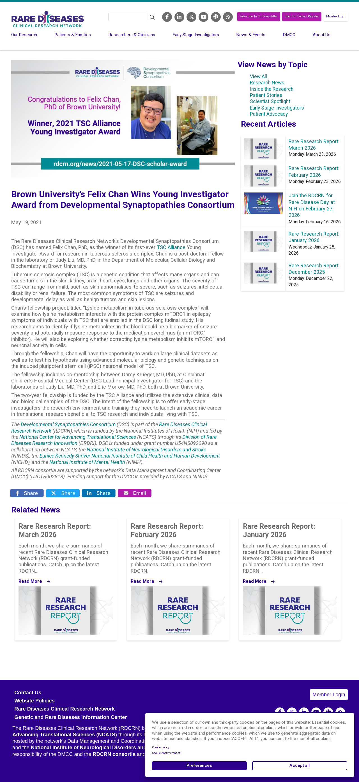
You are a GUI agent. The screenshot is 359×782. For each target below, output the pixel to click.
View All (258, 76)
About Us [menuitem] (321, 34)
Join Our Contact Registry (302, 16)
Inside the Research (271, 89)
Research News (267, 82)
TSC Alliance (171, 247)
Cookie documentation (166, 753)
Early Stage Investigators (277, 108)
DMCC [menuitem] (289, 34)
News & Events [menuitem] (250, 34)
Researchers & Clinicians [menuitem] (131, 34)
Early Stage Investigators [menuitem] (195, 34)
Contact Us (27, 692)
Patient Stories (266, 95)
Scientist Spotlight (270, 101)
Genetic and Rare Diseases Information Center (70, 717)
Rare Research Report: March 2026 (55, 530)
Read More (30, 581)
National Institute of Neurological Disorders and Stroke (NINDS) (108, 747)
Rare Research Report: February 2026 (167, 530)
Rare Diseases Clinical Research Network (64, 709)
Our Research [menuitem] (24, 34)
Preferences (199, 765)
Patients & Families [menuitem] (72, 34)
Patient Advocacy (269, 114)
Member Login (335, 16)
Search (152, 17)
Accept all (299, 765)
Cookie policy (160, 747)
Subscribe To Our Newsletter (258, 16)
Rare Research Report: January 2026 (279, 530)
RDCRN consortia (114, 754)
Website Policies (34, 701)
